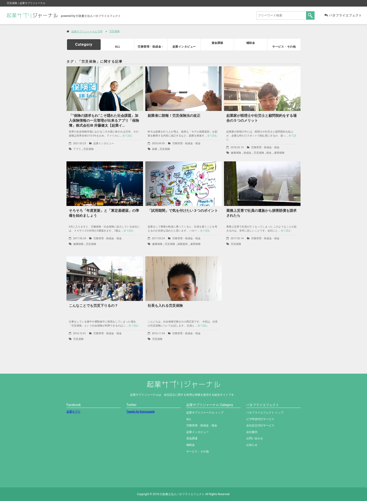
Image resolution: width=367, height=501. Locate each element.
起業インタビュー (184, 44)
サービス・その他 (284, 44)
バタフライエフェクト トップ (264, 412)
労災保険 (114, 31)
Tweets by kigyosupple (140, 411)
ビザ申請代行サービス (260, 419)
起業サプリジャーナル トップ (205, 412)
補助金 (250, 42)
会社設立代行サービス (260, 425)
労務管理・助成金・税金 (151, 44)
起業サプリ (73, 411)
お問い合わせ (254, 438)
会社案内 (251, 432)
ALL (117, 44)
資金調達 (217, 42)
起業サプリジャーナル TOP (87, 31)
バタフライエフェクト (343, 15)
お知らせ (251, 445)
